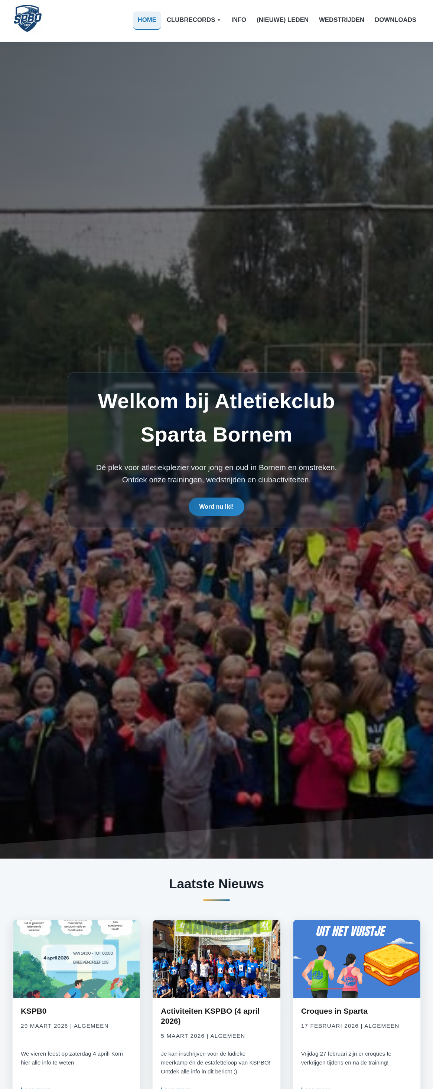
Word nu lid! (216, 508)
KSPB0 (33, 1011)
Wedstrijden (341, 19)
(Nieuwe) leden (283, 19)
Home (147, 19)
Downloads (395, 19)
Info (238, 19)
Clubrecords (191, 19)
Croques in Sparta (334, 1011)
